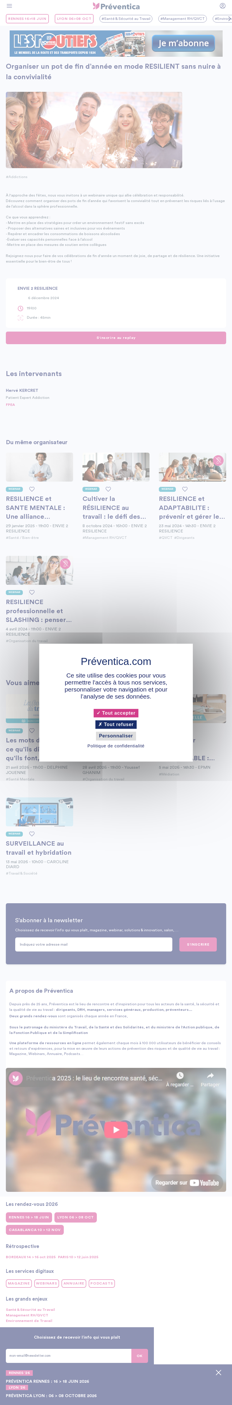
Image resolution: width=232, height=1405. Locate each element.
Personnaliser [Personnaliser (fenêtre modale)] (116, 736)
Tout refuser (116, 724)
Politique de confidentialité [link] (116, 745)
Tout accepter (116, 713)
